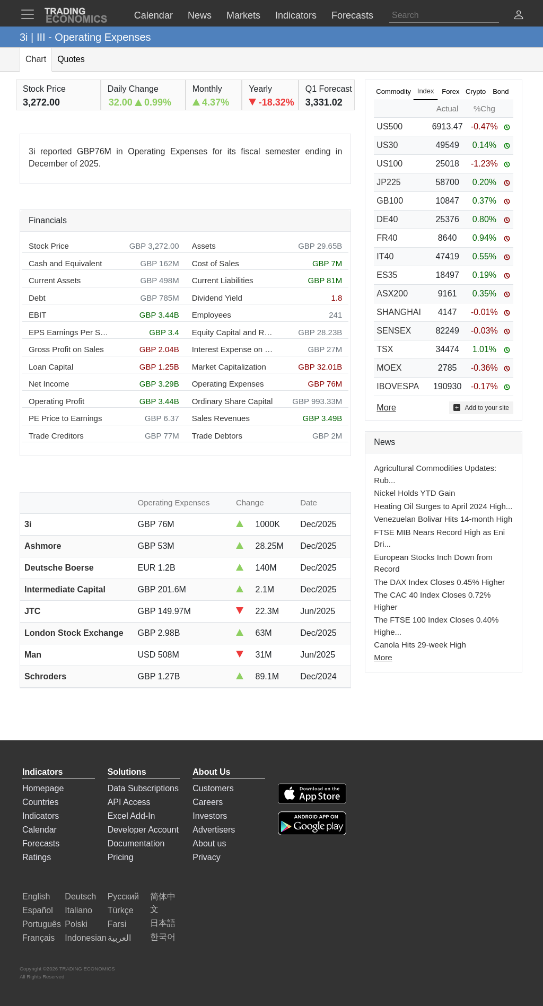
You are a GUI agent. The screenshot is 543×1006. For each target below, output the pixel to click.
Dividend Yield (217, 297)
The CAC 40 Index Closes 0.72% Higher (432, 600)
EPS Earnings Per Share (70, 332)
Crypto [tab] (476, 91)
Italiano (78, 910)
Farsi (117, 924)
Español (37, 910)
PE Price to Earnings (65, 418)
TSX (384, 349)
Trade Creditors (56, 435)
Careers (207, 802)
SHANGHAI (398, 312)
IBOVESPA (397, 386)
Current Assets (55, 280)
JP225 (388, 182)
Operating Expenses (228, 383)
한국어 (163, 936)
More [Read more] (386, 407)
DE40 (387, 219)
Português (41, 924)
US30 (387, 145)
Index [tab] (425, 91)
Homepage (43, 788)
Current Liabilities (222, 280)
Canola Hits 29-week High (420, 644)
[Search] (444, 15)
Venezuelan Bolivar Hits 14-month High (443, 518)
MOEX (388, 367)
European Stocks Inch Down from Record (433, 563)
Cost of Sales (215, 263)
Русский (123, 896)
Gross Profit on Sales (66, 349)
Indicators (40, 815)
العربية (119, 937)
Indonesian (85, 937)
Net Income (49, 383)
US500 (389, 126)
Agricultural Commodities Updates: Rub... (435, 474)
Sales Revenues (221, 418)
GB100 (389, 200)
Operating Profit (56, 401)
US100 (389, 163)
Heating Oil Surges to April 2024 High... (443, 506)
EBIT (37, 314)
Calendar (39, 829)
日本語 (163, 923)
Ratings (36, 857)
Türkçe (121, 910)
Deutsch (80, 896)
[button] (518, 16)
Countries (40, 802)
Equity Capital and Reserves (233, 332)
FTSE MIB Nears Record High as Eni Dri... (439, 538)
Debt (37, 297)
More (383, 657)
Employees (211, 314)
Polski (76, 924)
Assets (204, 245)
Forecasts (40, 843)
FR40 (386, 237)
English (36, 896)
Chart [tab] (35, 59)
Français (38, 937)
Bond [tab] (501, 91)
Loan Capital (51, 366)
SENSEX (393, 330)
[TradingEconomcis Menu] (31, 14)
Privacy (206, 857)
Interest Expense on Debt (233, 349)
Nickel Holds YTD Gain (414, 492)
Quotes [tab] (71, 59)
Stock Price (49, 245)
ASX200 (392, 293)
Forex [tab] (450, 91)
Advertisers (213, 829)
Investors (209, 815)
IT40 (384, 256)
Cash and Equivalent (65, 263)
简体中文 (163, 903)
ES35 (386, 274)
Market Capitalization (229, 366)
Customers (212, 788)
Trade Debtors (217, 435)
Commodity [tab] (393, 91)
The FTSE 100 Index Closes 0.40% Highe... (436, 625)
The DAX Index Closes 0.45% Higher (439, 582)
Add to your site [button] (481, 408)
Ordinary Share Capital (232, 401)
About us (209, 843)
